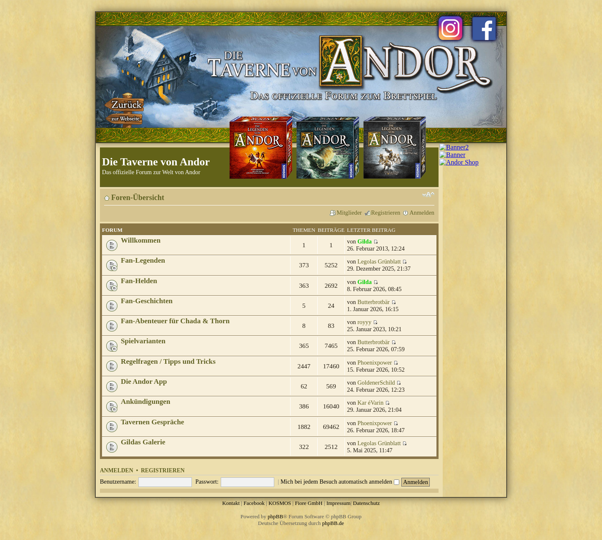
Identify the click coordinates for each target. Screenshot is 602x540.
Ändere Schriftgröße (428, 194)
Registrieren (385, 212)
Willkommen (141, 240)
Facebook (254, 503)
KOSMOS (279, 503)
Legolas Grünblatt (379, 261)
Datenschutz (366, 503)
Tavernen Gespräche (152, 422)
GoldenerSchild (376, 382)
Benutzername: (118, 481)
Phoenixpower (374, 362)
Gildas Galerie (143, 442)
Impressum (339, 503)
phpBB (275, 516)
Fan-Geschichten (147, 301)
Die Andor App (144, 381)
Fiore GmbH (308, 503)
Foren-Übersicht (137, 197)
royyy (364, 322)
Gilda (364, 241)
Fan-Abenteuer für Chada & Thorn (175, 321)
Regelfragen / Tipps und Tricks (168, 361)
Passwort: (207, 481)
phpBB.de (333, 523)
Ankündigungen (145, 402)
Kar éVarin (370, 402)
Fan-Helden (139, 281)
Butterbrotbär (373, 302)
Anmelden (421, 212)
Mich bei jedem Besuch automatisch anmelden (340, 481)
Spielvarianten (143, 341)
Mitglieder (349, 212)
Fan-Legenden (143, 260)
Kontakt (231, 503)
